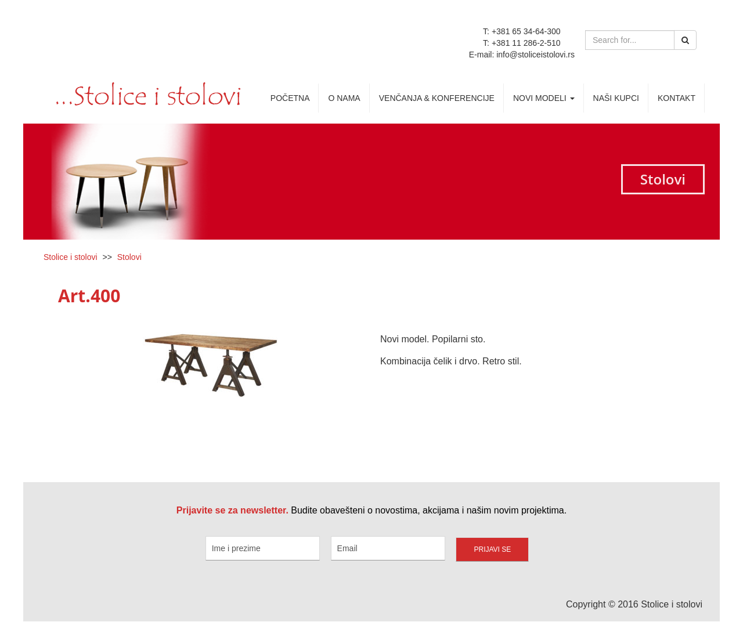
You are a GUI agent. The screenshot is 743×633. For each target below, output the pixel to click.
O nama (344, 98)
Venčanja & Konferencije (437, 98)
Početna (290, 98)
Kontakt (676, 98)
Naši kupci (616, 98)
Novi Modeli (544, 98)
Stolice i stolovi (71, 257)
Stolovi (129, 257)
